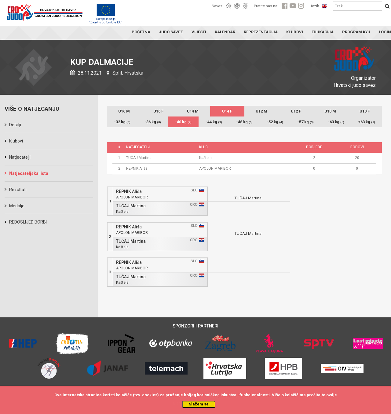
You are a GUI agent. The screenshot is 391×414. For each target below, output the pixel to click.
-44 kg (214, 122)
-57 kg (305, 122)
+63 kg (366, 122)
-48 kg (244, 122)
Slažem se (199, 404)
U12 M (261, 111)
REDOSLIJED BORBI (28, 222)
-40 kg (183, 122)
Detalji (15, 124)
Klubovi (16, 141)
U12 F (296, 111)
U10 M (330, 111)
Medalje (16, 205)
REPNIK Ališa (129, 191)
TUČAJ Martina (131, 206)
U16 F (158, 111)
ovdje (331, 395)
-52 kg (275, 122)
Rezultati (18, 189)
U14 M (193, 111)
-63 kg (336, 122)
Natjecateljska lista (28, 173)
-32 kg (122, 122)
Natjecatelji (20, 157)
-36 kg (152, 122)
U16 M (124, 111)
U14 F (227, 111)
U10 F (365, 111)
